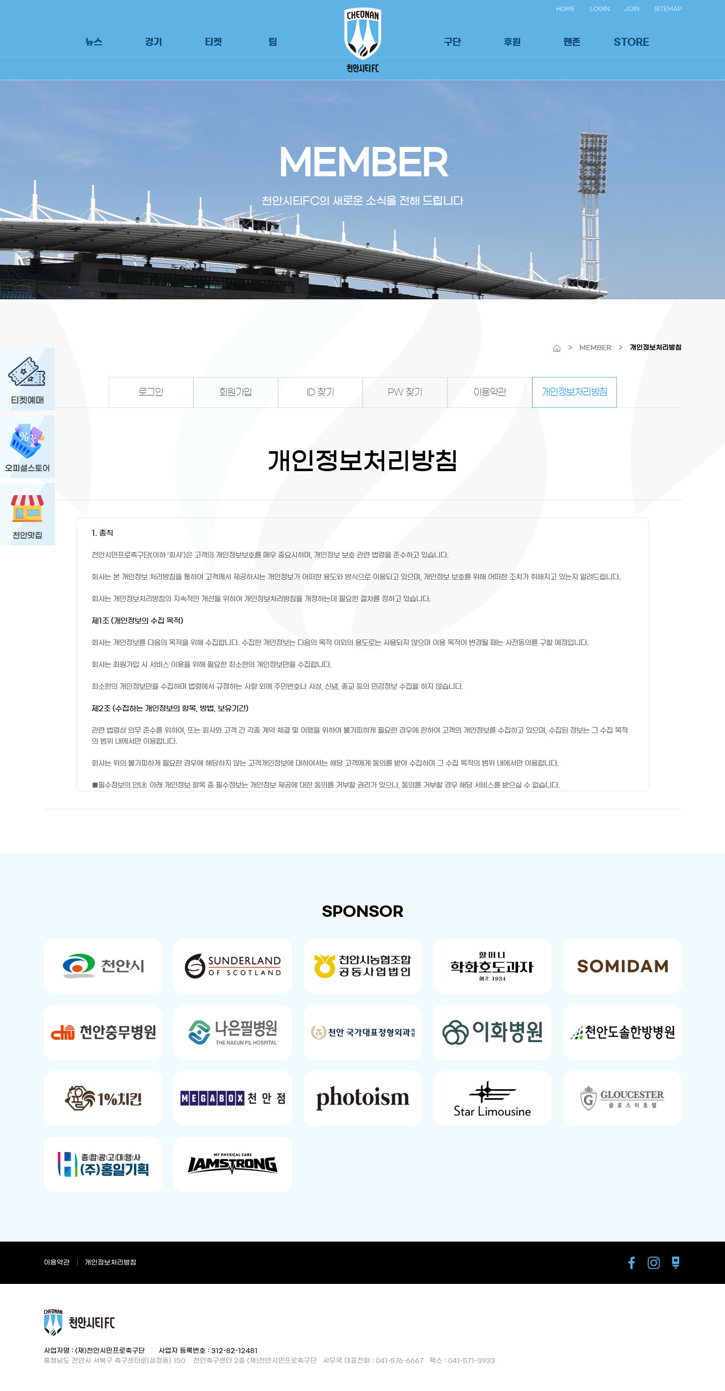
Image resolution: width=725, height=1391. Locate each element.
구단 (452, 42)
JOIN (631, 8)
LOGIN (599, 8)
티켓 (213, 42)
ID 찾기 (320, 392)
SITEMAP (668, 8)
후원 (512, 42)
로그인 (151, 392)
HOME (565, 8)
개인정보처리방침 (574, 392)
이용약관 (489, 392)
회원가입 (235, 392)
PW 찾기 (405, 392)
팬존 (572, 42)
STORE (631, 42)
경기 (153, 42)
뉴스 (93, 42)
